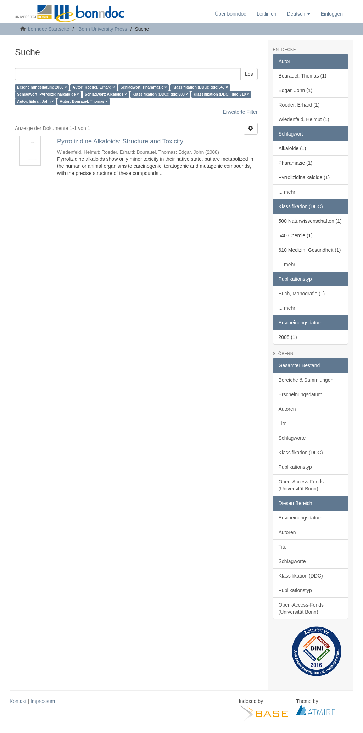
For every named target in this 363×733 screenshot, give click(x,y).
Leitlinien (266, 14)
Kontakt (18, 701)
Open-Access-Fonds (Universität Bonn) (301, 485)
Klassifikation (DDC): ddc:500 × (160, 94)
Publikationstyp (295, 467)
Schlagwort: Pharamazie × (144, 87)
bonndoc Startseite (48, 29)
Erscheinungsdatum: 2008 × (42, 87)
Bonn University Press (102, 29)
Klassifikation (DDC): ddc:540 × (200, 87)
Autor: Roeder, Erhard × (94, 87)
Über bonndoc (230, 14)
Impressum (42, 701)
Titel (283, 423)
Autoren (287, 409)
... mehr (287, 192)
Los (249, 74)
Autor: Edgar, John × (35, 102)
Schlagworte (292, 438)
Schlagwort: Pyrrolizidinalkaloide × (48, 94)
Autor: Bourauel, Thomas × (83, 102)
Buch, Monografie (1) (302, 293)
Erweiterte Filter (240, 112)
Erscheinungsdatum (301, 394)
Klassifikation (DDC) (301, 452)
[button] (298, 14)
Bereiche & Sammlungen (306, 380)
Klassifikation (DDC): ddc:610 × (221, 94)
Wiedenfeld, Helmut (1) (304, 119)
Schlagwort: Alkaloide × (106, 94)
